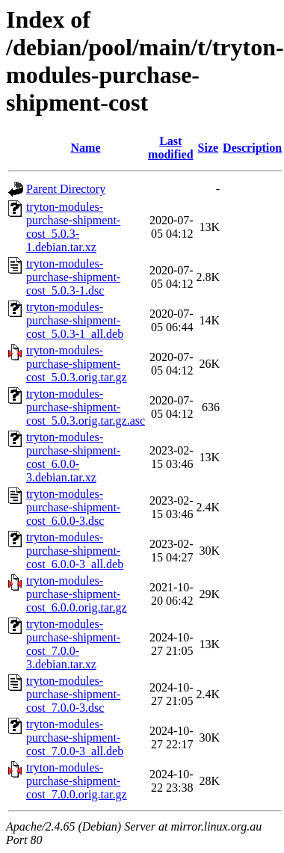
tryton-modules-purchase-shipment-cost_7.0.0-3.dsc (73, 694)
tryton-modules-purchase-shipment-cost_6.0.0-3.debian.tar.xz (73, 457)
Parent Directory (65, 188)
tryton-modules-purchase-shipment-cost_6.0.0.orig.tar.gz (76, 594)
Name (86, 147)
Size (208, 147)
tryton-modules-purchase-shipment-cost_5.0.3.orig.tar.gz (76, 364)
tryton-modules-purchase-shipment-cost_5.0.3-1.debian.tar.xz (73, 226)
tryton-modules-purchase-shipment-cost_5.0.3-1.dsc (73, 277)
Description (252, 147)
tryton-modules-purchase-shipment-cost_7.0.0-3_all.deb (74, 737)
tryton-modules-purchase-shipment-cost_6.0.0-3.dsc (73, 507)
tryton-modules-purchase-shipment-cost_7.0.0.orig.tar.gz (76, 781)
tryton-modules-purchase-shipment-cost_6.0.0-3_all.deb (74, 550)
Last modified (170, 148)
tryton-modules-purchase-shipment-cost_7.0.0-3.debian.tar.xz (73, 644)
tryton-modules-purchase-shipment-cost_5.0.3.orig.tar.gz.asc (85, 407)
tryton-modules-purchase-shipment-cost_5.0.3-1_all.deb (74, 320)
